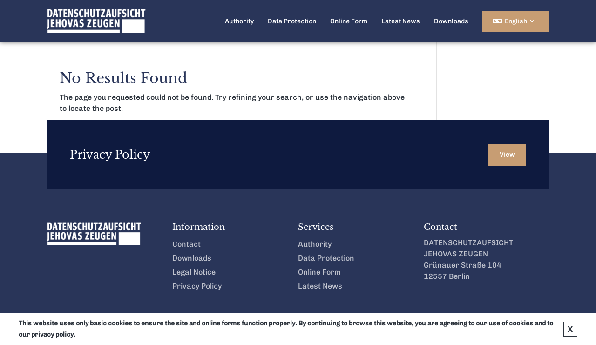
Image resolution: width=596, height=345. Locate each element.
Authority (239, 21)
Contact (186, 244)
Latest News (400, 21)
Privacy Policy (197, 286)
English (516, 21)
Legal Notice (194, 272)
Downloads (451, 21)
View (507, 155)
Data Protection (292, 21)
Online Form (348, 21)
